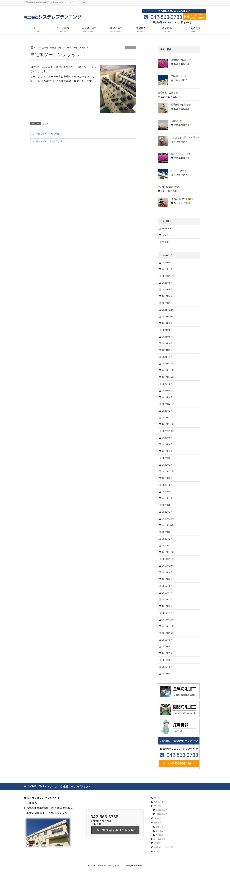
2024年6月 (167, 330)
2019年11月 (168, 559)
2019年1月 (167, 613)
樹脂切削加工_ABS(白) (47, 134)
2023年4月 (167, 404)
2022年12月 (168, 424)
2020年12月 (168, 518)
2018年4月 (167, 673)
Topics (156, 851)
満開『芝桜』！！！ (181, 154)
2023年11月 (168, 370)
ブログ (131, 47)
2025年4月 (167, 296)
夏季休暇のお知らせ (181, 104)
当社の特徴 (159, 802)
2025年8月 (167, 283)
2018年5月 (167, 667)
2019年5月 (167, 586)
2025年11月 (168, 276)
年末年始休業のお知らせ (170, 186)
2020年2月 (167, 539)
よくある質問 (159, 839)
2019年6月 (167, 579)
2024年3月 (167, 350)
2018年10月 (168, 633)
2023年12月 (168, 363)
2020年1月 (167, 545)
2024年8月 (167, 323)
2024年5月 (167, 336)
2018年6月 (167, 660)
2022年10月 (168, 431)
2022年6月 (167, 444)
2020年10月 (168, 525)
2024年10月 (168, 316)
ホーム (157, 798)
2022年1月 (167, 464)
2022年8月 (167, 437)
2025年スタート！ (180, 170)
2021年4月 (167, 491)
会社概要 (160, 831)
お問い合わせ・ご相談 (163, 847)
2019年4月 (167, 592)
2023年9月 (167, 384)
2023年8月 (167, 390)
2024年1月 (167, 357)
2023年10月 (168, 377)
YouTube (166, 228)
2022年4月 (167, 451)
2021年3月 (167, 498)
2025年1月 (167, 303)
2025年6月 (167, 289)
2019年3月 (167, 599)
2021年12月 (168, 471)
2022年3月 (167, 458)
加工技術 (158, 806)
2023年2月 (167, 411)
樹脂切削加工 (161, 814)
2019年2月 (167, 606)
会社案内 (158, 822)
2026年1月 (167, 269)
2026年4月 (167, 262)
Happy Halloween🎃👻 (182, 198)
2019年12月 (168, 552)
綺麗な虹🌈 (176, 121)
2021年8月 (167, 478)
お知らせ (166, 235)
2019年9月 (167, 572)
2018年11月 (168, 626)
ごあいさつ (160, 827)
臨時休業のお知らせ (181, 59)
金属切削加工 (161, 810)
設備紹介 (158, 818)
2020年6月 (167, 532)
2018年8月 (167, 646)
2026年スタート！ (180, 76)
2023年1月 (167, 417)
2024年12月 (168, 310)
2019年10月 (168, 565)
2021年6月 (167, 485)
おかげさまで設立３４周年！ (185, 137)
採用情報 (158, 843)
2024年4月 (167, 343)
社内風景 (160, 835)
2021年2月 (167, 505)
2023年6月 (167, 397)
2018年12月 (168, 619)
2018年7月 (167, 653)
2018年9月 (167, 640)
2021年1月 (167, 512)
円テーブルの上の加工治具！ (50, 141)
